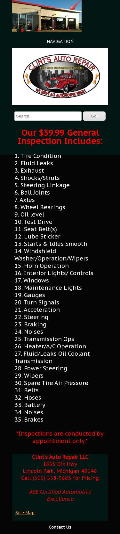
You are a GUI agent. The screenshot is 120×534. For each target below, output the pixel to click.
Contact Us (60, 527)
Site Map (25, 513)
